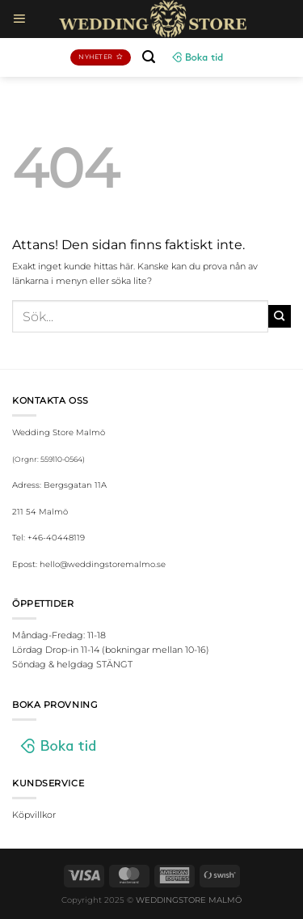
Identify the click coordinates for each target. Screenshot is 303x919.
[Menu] (19, 18)
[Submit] (279, 316)
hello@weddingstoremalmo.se (103, 564)
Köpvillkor (34, 814)
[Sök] (148, 57)
